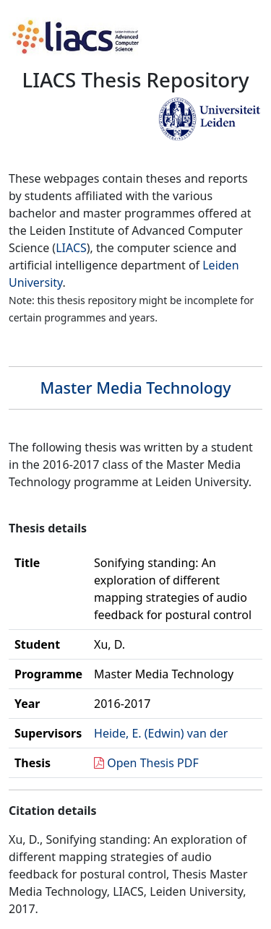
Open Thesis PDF (153, 763)
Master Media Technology (135, 387)
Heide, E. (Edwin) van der (161, 733)
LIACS (71, 248)
